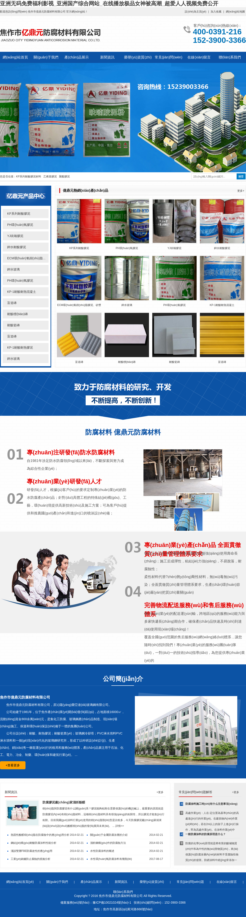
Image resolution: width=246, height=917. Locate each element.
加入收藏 (216, 11)
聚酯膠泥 (64, 176)
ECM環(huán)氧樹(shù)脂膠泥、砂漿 (79, 305)
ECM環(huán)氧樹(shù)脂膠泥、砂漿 (32, 258)
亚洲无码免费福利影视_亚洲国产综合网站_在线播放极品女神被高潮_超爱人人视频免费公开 (109, 3)
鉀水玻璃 (13, 269)
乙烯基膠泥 (50, 176)
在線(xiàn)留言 (199, 57)
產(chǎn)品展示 (76, 57)
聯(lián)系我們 (230, 57)
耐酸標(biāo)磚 (17, 314)
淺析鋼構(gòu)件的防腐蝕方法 (108, 842)
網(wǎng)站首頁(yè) (20, 882)
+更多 (160, 792)
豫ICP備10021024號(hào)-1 (112, 902)
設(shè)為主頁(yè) (195, 11)
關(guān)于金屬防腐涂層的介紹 (108, 834)
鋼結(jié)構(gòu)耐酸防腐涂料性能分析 (33, 842)
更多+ (240, 190)
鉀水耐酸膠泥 (16, 247)
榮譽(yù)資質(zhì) (138, 57)
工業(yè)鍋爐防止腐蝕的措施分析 (30, 859)
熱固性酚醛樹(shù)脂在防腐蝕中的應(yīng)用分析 (40, 834)
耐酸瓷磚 (13, 325)
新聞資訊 (107, 57)
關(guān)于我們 (46, 57)
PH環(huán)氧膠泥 (20, 225)
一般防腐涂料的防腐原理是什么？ (205, 834)
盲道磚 (12, 303)
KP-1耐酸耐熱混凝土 (21, 291)
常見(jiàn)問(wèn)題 (190, 882)
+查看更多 (13, 765)
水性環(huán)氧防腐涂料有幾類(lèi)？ (111, 859)
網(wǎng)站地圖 (235, 11)
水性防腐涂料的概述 (102, 851)
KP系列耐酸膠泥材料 (28, 176)
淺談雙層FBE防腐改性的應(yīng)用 (31, 851)
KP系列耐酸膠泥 (18, 213)
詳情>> (119, 826)
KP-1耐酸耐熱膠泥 (20, 347)
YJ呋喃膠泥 (15, 236)
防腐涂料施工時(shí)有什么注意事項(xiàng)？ (211, 803)
